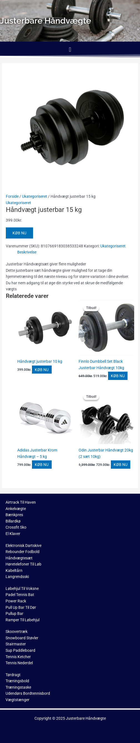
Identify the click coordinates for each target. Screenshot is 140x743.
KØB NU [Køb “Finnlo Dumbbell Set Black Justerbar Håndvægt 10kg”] (118, 376)
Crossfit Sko (16, 527)
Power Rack (16, 601)
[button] (70, 49)
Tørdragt (13, 675)
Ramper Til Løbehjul (22, 620)
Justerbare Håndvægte (86, 718)
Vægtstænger (17, 700)
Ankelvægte (16, 508)
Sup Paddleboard (20, 650)
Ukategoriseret (34, 196)
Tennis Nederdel (19, 663)
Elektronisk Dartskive (23, 545)
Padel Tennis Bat (20, 594)
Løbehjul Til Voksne (22, 588)
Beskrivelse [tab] (26, 252)
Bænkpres (14, 515)
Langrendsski (17, 576)
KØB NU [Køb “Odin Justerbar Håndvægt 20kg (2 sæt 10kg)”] (121, 464)
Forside (12, 196)
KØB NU (19, 233)
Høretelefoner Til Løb (23, 564)
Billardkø (13, 521)
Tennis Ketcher (18, 657)
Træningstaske (18, 687)
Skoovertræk (17, 631)
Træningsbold (17, 681)
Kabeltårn (14, 570)
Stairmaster (16, 644)
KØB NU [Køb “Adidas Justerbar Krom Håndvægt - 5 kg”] (42, 464)
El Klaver (13, 533)
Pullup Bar (14, 613)
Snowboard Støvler (22, 638)
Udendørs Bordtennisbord (28, 693)
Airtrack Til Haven (21, 502)
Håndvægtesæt (19, 558)
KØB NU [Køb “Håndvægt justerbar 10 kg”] (42, 369)
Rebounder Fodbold (22, 551)
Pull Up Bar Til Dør (21, 607)
